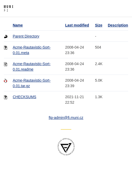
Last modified (77, 25)
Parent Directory (26, 36)
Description (118, 25)
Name (18, 25)
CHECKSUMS (24, 97)
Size (98, 25)
